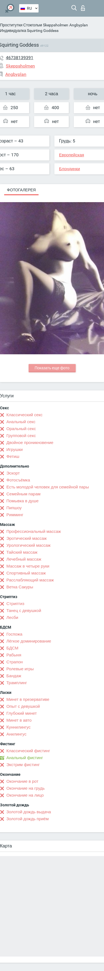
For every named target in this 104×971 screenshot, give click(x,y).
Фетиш (12, 456)
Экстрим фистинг (23, 764)
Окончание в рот (22, 781)
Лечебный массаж (23, 559)
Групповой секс (21, 435)
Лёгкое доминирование (28, 641)
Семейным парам (23, 493)
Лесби (12, 617)
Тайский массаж (21, 552)
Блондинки (69, 168)
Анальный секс (20, 421)
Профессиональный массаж (33, 531)
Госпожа (14, 634)
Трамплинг (16, 682)
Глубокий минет (21, 713)
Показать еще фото (52, 368)
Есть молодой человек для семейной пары (47, 487)
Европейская (71, 154)
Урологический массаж (28, 545)
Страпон (14, 661)
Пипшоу (14, 507)
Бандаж (13, 675)
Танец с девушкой (23, 610)
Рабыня (13, 655)
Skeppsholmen (55, 25)
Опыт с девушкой (23, 706)
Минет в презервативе (27, 699)
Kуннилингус (18, 727)
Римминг (14, 514)
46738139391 (19, 57)
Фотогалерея (21, 190)
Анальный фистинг (24, 757)
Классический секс (24, 414)
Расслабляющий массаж (30, 580)
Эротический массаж (26, 538)
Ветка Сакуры (19, 586)
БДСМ (12, 648)
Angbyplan (78, 25)
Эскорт (13, 473)
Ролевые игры (20, 668)
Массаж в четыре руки (27, 566)
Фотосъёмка (18, 480)
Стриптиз (15, 603)
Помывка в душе (22, 500)
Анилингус (16, 734)
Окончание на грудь (25, 788)
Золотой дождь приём (27, 818)
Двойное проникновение (29, 442)
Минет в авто (19, 720)
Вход (83, 8)
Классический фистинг (28, 750)
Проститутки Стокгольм (21, 25)
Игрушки (14, 449)
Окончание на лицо (25, 795)
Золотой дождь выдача (28, 811)
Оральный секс (21, 428)
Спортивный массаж (26, 573)
